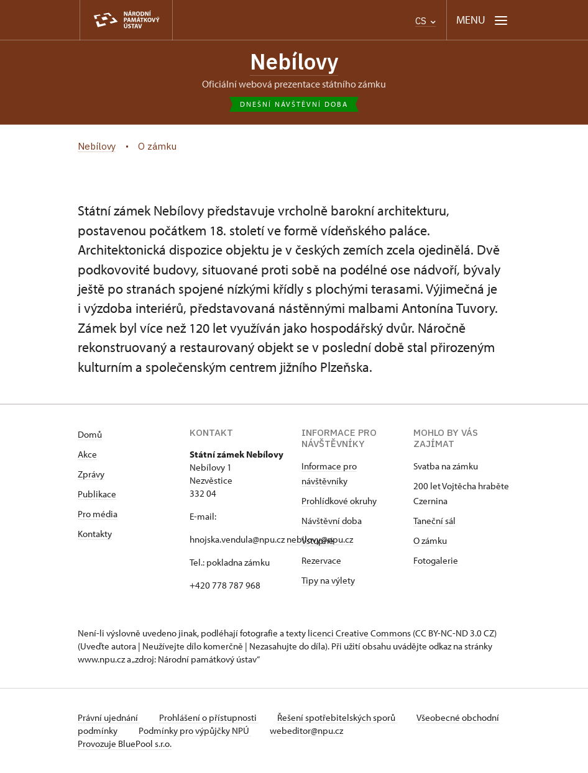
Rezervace (321, 561)
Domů (90, 435)
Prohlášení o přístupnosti (209, 718)
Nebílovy (294, 61)
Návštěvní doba (331, 521)
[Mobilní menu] (482, 20)
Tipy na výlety (328, 581)
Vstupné (317, 541)
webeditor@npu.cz (347, 731)
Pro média (97, 514)
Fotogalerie (435, 561)
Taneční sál (434, 521)
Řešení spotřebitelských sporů (339, 718)
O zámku (430, 541)
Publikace (97, 494)
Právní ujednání (109, 718)
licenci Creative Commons (359, 634)
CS (425, 21)
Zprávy (91, 475)
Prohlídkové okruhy (339, 501)
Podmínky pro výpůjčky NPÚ (234, 731)
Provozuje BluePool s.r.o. (125, 744)
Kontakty (95, 534)
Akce (87, 455)
